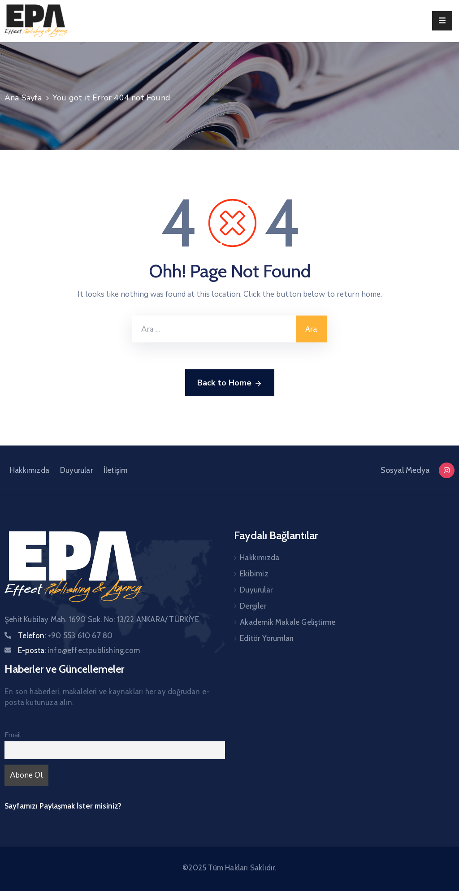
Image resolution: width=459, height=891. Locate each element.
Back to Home (229, 383)
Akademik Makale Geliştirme (287, 622)
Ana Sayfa (23, 97)
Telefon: (65, 635)
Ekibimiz (254, 573)
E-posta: (79, 650)
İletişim (116, 470)
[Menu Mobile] (442, 20)
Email (12, 735)
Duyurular (76, 470)
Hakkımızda (29, 470)
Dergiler (253, 605)
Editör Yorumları (267, 638)
